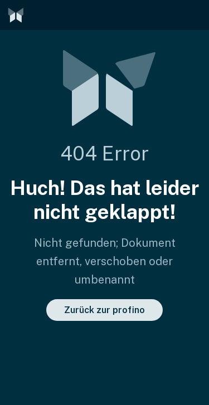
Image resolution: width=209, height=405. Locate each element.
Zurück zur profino (104, 310)
